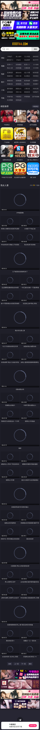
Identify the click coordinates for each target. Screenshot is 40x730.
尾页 (30, 664)
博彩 (2, 58)
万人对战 (27, 56)
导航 (2, 98)
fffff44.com (20, 44)
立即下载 (33, 725)
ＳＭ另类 (35, 68)
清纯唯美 (18, 84)
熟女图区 (27, 84)
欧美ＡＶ (27, 64)
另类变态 (35, 76)
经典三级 (18, 76)
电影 (2, 74)
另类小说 (18, 92)
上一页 (16, 664)
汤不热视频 (35, 97)
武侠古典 (35, 88)
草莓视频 (27, 97)
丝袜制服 (18, 68)
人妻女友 (27, 88)
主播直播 (27, 68)
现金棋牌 (27, 60)
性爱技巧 (35, 92)
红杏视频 (10, 100)
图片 (2, 82)
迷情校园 (10, 92)
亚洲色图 (18, 80)
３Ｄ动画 (35, 64)
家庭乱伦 (18, 88)
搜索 (35, 49)
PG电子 (10, 56)
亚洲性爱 (10, 72)
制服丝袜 (10, 76)
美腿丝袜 (10, 84)
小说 (2, 90)
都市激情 (10, 88)
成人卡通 (27, 72)
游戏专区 (35, 56)
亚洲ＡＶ (10, 64)
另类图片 (35, 84)
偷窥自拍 (10, 80)
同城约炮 (10, 97)
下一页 (23, 664)
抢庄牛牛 (35, 60)
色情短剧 (18, 100)
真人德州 (18, 56)
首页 (9, 664)
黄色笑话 (27, 92)
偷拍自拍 (18, 72)
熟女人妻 (10, 68)
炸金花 (18, 60)
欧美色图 (27, 80)
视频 (2, 66)
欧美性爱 (35, 72)
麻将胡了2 (10, 60)
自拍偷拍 (18, 64)
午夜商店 (18, 97)
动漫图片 (35, 80)
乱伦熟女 (27, 76)
